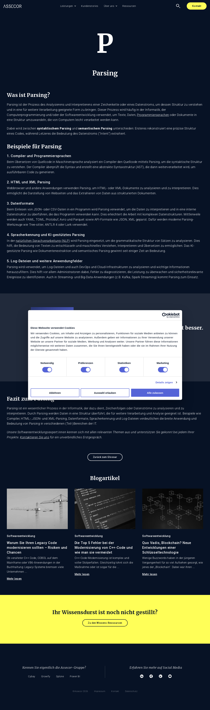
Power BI (75, 676)
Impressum (99, 691)
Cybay (31, 676)
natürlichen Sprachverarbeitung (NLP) (43, 240)
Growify (45, 676)
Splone (60, 676)
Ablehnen (55, 392)
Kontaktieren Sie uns (34, 437)
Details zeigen (164, 382)
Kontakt (196, 6)
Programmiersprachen (153, 115)
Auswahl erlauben (105, 392)
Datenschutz (131, 691)
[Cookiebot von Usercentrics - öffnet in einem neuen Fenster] (165, 315)
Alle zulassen (155, 392)
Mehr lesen (14, 578)
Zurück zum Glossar (105, 457)
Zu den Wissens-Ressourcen (105, 623)
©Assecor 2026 (80, 691)
